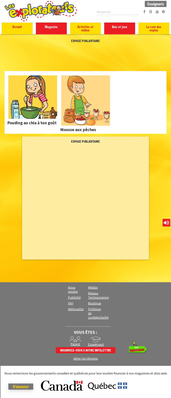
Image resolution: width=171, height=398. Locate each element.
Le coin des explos (153, 28)
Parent (75, 344)
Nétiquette (76, 309)
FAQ (70, 303)
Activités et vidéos (85, 28)
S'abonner (21, 386)
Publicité (74, 297)
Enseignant (96, 344)
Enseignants (155, 3)
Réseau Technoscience (98, 295)
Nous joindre (73, 289)
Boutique (94, 303)
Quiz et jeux (119, 27)
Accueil (17, 27)
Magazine (51, 27)
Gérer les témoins (85, 359)
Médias (93, 287)
